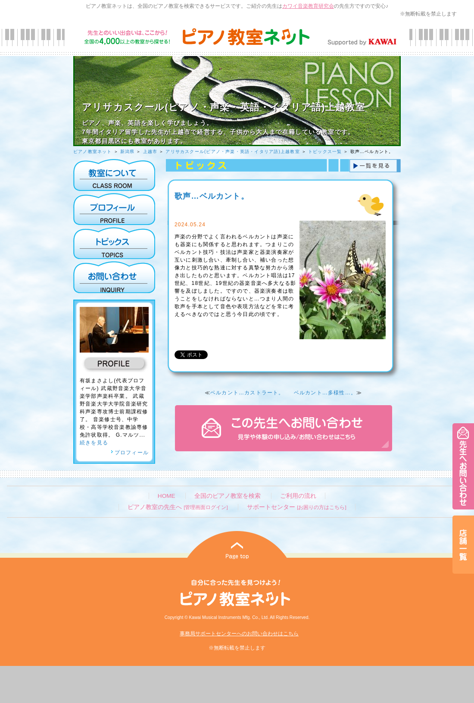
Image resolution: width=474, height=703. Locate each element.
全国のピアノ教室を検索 (227, 496)
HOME (166, 496)
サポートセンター (296, 507)
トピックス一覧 (325, 151)
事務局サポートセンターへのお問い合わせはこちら (239, 633)
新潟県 (127, 151)
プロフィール (130, 453)
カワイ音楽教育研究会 (308, 6)
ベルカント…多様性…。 (325, 393)
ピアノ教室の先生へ (178, 507)
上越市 (150, 151)
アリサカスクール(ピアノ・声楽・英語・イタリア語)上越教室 (232, 151)
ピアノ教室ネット (92, 151)
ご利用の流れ (298, 496)
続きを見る (94, 443)
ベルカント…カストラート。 (247, 393)
